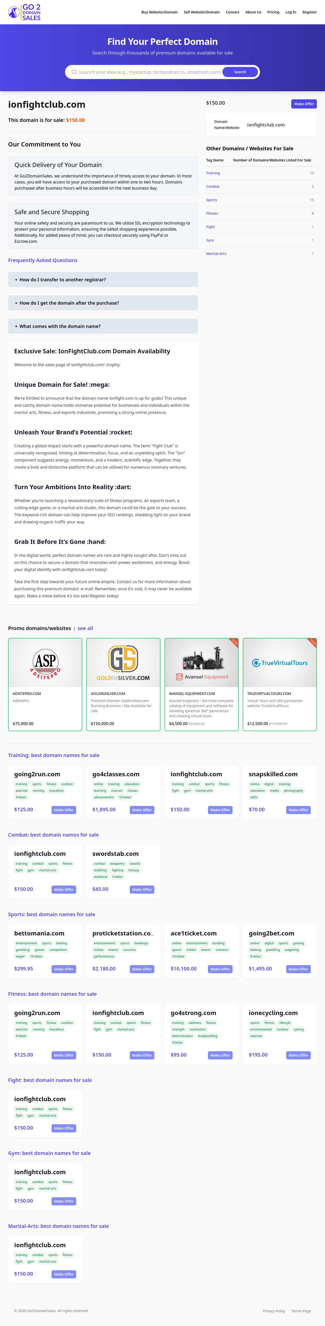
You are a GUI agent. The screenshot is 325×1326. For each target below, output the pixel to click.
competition (58, 950)
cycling (299, 1029)
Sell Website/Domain (202, 12)
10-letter (125, 797)
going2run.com (37, 774)
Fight (210, 226)
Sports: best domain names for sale (51, 914)
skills (253, 797)
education (132, 784)
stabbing (100, 870)
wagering (292, 950)
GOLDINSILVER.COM (108, 693)
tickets (99, 950)
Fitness (212, 213)
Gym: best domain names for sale (49, 1153)
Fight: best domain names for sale (50, 1080)
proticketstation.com (124, 933)
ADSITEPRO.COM (27, 693)
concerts (129, 950)
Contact (232, 12)
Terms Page (301, 1311)
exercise (22, 790)
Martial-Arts (216, 253)
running (38, 790)
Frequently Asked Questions (43, 260)
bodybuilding (208, 1036)
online (98, 784)
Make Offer (304, 103)
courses (116, 790)
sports (36, 784)
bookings (141, 943)
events (113, 950)
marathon (56, 790)
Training (213, 173)
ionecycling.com (273, 1012)
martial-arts (204, 790)
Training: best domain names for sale (54, 755)
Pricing (273, 12)
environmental (261, 1029)
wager (20, 956)
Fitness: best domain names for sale (52, 993)
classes (132, 790)
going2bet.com (271, 933)
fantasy (133, 870)
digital (269, 784)
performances (104, 956)
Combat (213, 186)
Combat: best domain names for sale (53, 834)
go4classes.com (116, 774)
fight (175, 790)
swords (135, 863)
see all (85, 628)
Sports (211, 199)
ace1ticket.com (194, 933)
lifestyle (285, 1023)
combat (194, 784)
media (274, 790)
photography (293, 790)
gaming (298, 943)
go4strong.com (193, 1012)
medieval (100, 877)
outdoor (67, 784)
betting (61, 943)
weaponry (117, 863)
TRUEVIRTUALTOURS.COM (269, 693)
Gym (210, 240)
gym (187, 790)
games (39, 950)
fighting (117, 870)
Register (309, 12)
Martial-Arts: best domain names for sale (58, 1226)
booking (218, 943)
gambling (23, 950)
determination (182, 1036)
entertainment (26, 943)
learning (100, 790)
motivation (197, 1029)
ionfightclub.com (47, 104)
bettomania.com (39, 933)
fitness (51, 784)
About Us (253, 12)
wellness (195, 1023)
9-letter (21, 797)
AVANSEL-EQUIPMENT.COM (192, 693)
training (21, 784)
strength (178, 1029)
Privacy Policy (274, 1311)
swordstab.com (115, 853)
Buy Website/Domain (159, 12)
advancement (104, 797)
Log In (290, 12)
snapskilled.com (273, 774)
